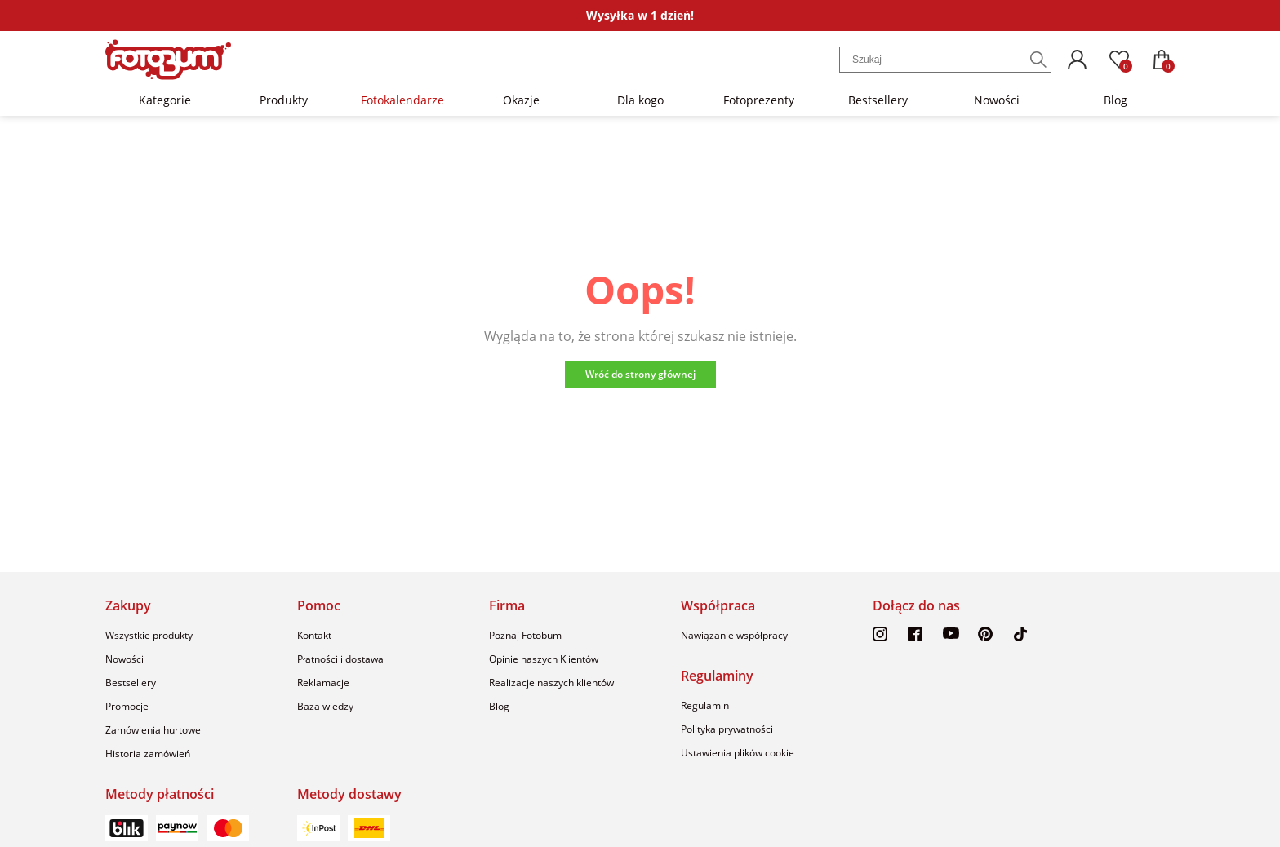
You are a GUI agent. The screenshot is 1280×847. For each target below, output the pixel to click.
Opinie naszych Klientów (543, 659)
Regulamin (705, 705)
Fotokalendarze (402, 100)
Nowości (997, 100)
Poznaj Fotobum (525, 635)
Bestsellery (878, 100)
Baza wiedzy (325, 706)
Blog (1115, 100)
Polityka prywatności (727, 729)
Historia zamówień (147, 754)
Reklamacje (323, 683)
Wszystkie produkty (149, 635)
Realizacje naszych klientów (551, 683)
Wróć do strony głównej (640, 374)
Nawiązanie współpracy (734, 635)
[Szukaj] (1038, 59)
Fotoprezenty (758, 100)
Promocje (127, 706)
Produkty (284, 100)
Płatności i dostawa (340, 659)
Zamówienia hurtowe (153, 730)
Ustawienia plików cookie (737, 753)
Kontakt (314, 635)
